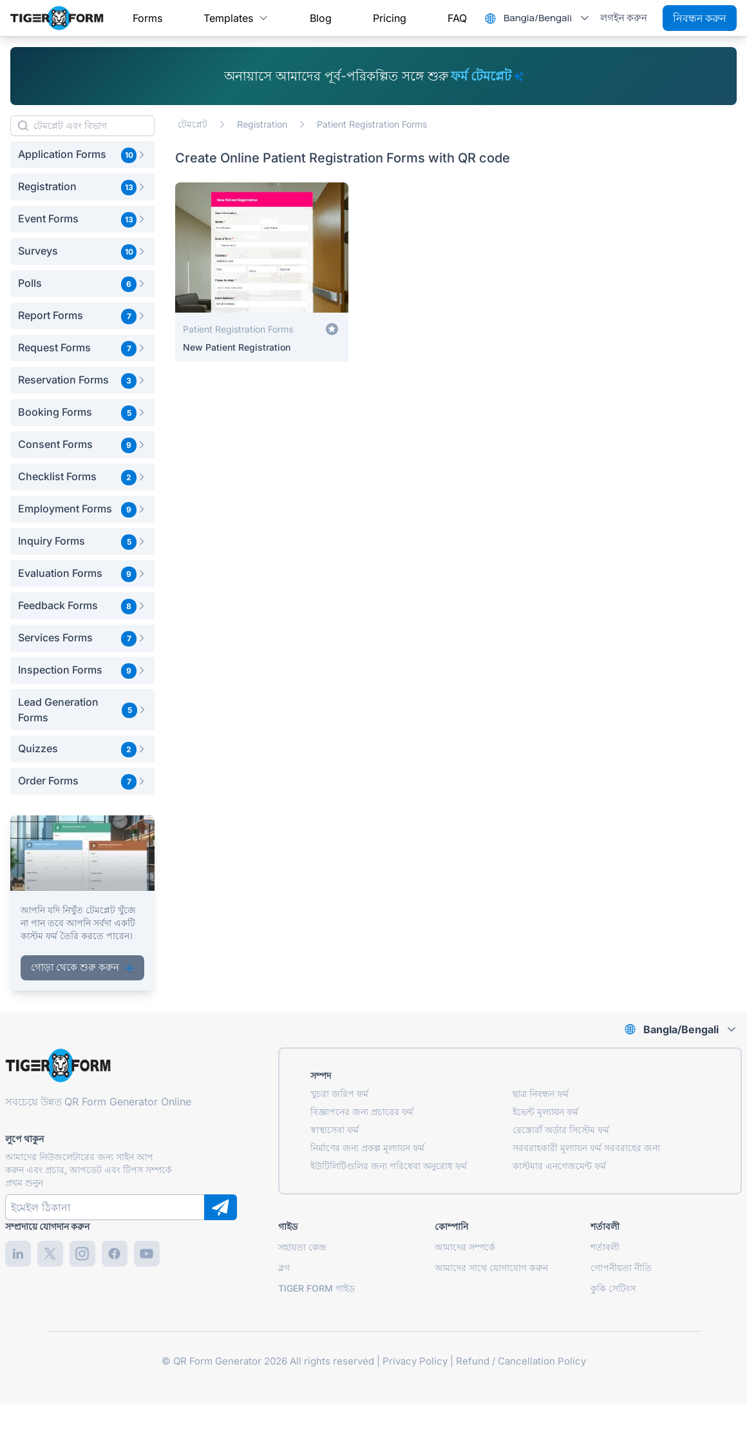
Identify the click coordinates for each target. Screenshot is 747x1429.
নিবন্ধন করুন (699, 18)
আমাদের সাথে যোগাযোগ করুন (491, 1267)
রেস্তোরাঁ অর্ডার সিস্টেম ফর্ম (561, 1129)
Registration (262, 124)
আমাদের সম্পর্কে (465, 1246)
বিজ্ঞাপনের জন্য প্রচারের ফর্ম (361, 1111)
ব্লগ (284, 1267)
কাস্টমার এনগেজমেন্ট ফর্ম (559, 1165)
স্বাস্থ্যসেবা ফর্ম (334, 1129)
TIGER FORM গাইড (316, 1288)
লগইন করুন (623, 17)
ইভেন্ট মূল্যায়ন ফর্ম (545, 1111)
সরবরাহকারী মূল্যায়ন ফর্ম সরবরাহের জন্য (586, 1147)
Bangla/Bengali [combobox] (538, 17)
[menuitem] (147, 18)
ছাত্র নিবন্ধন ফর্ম (541, 1093)
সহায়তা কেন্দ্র (302, 1246)
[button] (82, 154)
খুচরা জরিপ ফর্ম (339, 1093)
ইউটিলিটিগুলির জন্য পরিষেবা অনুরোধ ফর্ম (388, 1165)
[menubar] (300, 18)
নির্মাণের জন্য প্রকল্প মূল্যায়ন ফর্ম (367, 1147)
